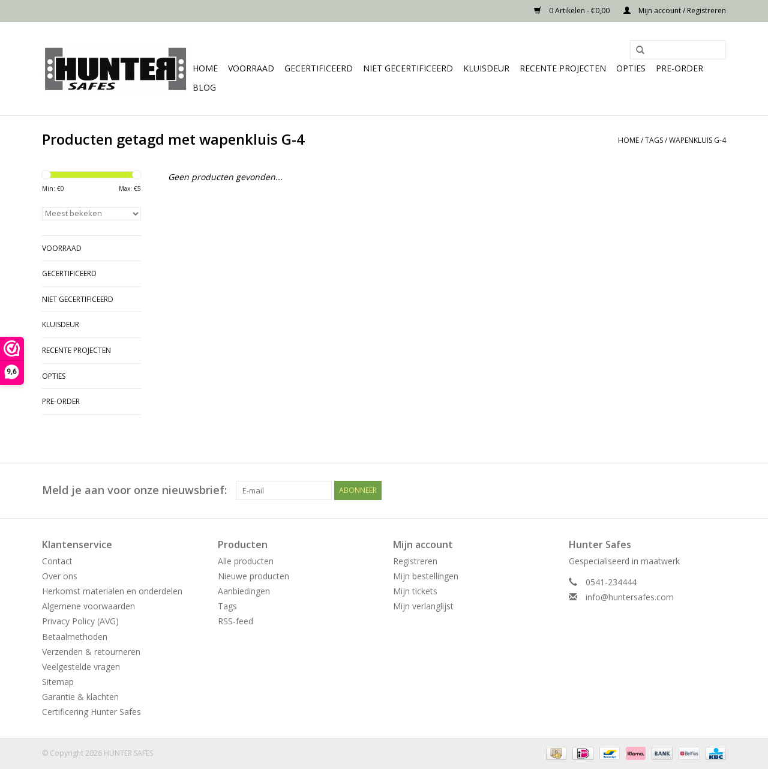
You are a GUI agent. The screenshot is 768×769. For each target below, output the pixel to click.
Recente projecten (563, 68)
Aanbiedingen (244, 591)
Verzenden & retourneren (91, 651)
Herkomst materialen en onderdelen (112, 591)
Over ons (59, 576)
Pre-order (679, 68)
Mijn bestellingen (425, 576)
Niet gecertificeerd (408, 68)
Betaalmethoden (74, 636)
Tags (654, 140)
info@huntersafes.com (630, 597)
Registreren (415, 561)
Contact (57, 561)
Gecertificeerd (318, 68)
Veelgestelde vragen (81, 666)
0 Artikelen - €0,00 (572, 10)
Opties (631, 68)
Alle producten (246, 561)
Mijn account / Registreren (674, 10)
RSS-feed (235, 621)
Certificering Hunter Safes (91, 711)
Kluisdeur (486, 68)
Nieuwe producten (253, 576)
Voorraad (251, 68)
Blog (204, 87)
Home (205, 68)
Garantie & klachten (80, 696)
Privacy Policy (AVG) (80, 621)
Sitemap (58, 681)
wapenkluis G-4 (697, 140)
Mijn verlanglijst (423, 606)
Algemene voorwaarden (88, 606)
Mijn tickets (415, 591)
